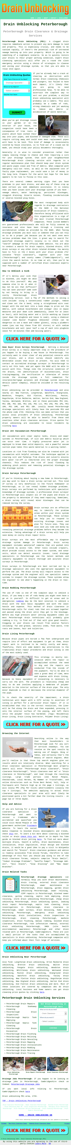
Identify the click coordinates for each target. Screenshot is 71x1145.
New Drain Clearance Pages (18, 1123)
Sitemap (3, 1123)
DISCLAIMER (63, 18)
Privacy (67, 1123)
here (14, 426)
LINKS (39, 18)
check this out (29, 837)
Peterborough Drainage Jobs (25, 1084)
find (10, 962)
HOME (32, 18)
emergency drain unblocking (52, 913)
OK (50, 1144)
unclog (62, 298)
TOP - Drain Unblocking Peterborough (21, 1101)
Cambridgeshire (43, 932)
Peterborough (51, 390)
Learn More (40, 1144)
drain (43, 79)
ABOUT (46, 18)
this (11, 834)
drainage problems (11, 233)
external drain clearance (54, 883)
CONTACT (54, 18)
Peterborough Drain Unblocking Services (33, 997)
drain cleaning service (31, 161)
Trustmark (32, 826)
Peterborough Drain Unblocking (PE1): (24, 41)
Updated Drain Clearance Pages (40, 1123)
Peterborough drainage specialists (41, 877)
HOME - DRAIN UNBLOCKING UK (35, 1115)
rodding (20, 601)
